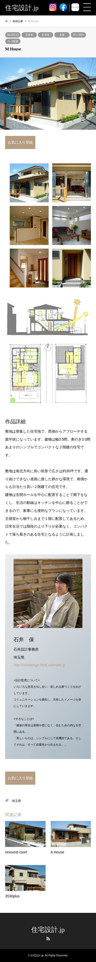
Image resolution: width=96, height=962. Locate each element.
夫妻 (62, 34)
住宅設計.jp (48, 929)
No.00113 (12, 34)
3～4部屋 (12, 41)
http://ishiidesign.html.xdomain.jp (39, 665)
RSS (48, 938)
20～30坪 (78, 34)
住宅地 (45, 34)
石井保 (29, 34)
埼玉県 (16, 801)
